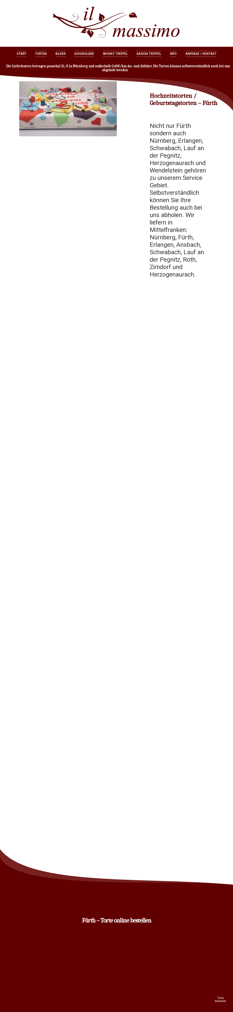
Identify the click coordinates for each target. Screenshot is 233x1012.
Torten (41, 54)
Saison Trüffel (149, 54)
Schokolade (84, 54)
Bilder (61, 54)
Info (173, 54)
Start (21, 54)
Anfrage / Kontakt (201, 54)
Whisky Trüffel (115, 54)
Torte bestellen (220, 999)
